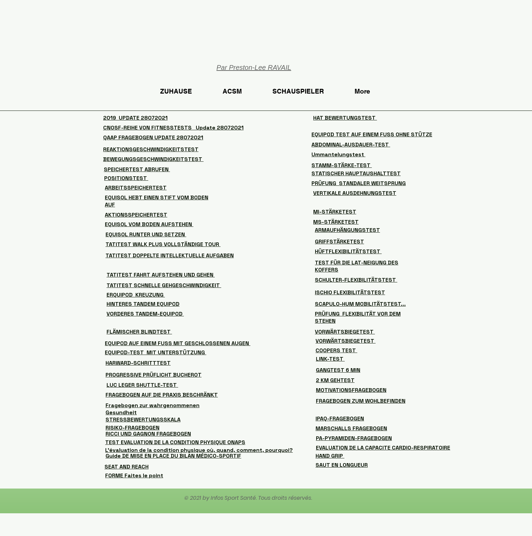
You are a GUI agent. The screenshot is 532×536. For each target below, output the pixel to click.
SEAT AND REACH (126, 466)
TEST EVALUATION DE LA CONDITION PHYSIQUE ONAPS (175, 442)
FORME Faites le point (134, 475)
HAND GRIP (330, 455)
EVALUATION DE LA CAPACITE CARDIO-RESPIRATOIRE (383, 447)
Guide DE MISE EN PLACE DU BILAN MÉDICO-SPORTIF (173, 455)
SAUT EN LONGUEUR (342, 465)
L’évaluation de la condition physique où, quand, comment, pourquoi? (199, 450)
